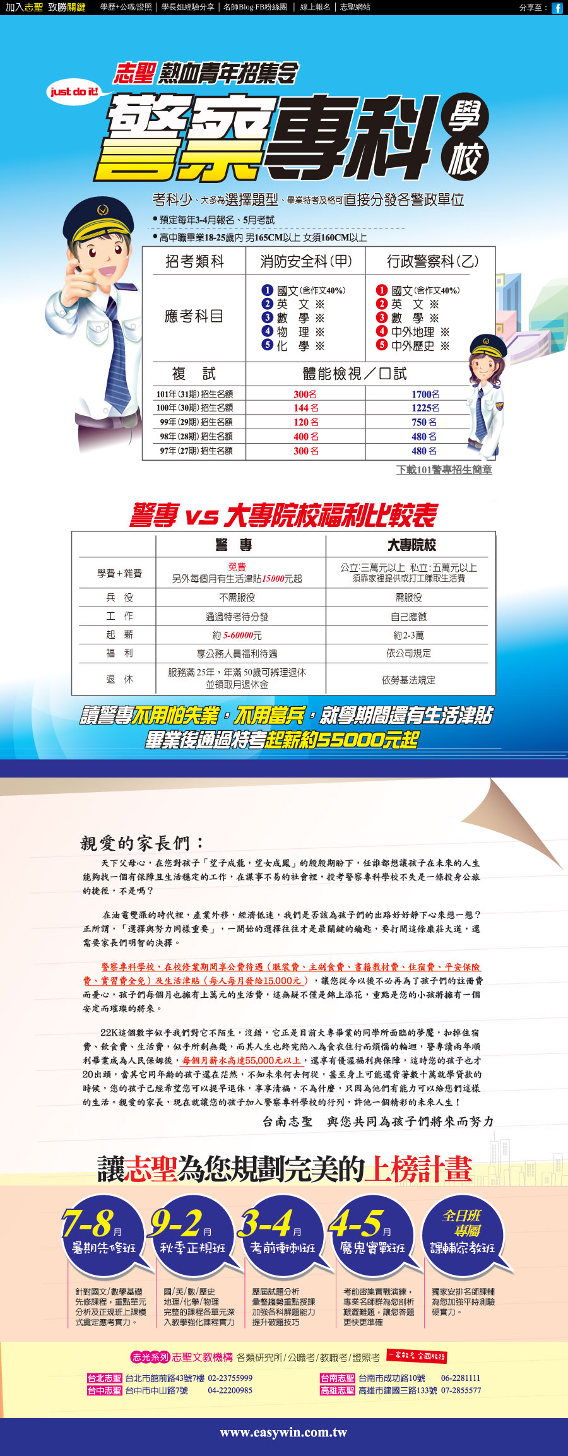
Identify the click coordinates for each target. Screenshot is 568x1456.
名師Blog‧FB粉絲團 (255, 7)
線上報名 (315, 7)
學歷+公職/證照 (126, 7)
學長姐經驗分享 (188, 7)
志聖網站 (355, 7)
